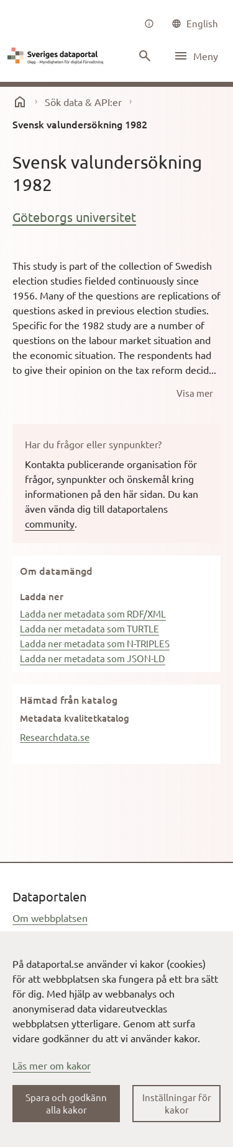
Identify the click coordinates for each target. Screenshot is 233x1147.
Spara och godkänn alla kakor (66, 1103)
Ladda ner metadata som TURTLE (89, 628)
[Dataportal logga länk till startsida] (57, 56)
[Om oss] (149, 23)
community (50, 523)
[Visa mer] (195, 393)
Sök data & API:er (83, 101)
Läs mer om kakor (51, 1065)
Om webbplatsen (50, 917)
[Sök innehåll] (144, 55)
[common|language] (195, 23)
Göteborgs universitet (74, 216)
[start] (19, 101)
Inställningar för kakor (176, 1103)
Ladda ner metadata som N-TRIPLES (95, 643)
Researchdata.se (54, 737)
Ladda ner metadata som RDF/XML (93, 613)
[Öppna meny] (196, 55)
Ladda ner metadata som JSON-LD (92, 658)
